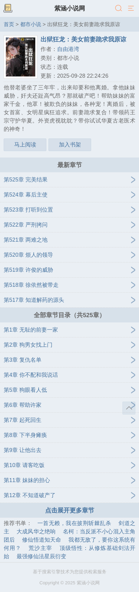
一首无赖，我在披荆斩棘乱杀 (74, 523)
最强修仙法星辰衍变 (41, 556)
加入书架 (70, 145)
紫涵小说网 (69, 8)
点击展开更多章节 (69, 510)
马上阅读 (25, 145)
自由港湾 (68, 49)
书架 (7, 8)
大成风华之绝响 (36, 531)
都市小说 (30, 24)
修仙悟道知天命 (41, 540)
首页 (9, 24)
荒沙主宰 (40, 548)
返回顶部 (128, 408)
